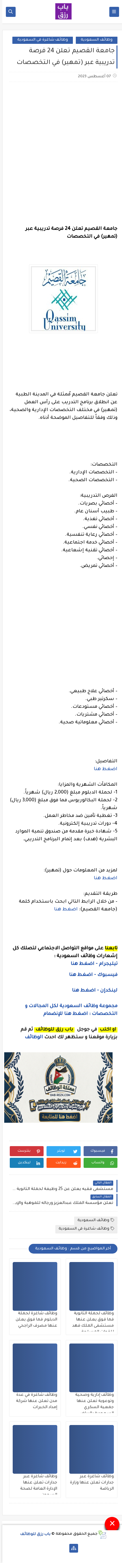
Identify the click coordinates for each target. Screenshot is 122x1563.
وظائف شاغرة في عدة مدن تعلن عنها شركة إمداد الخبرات (34, 1401)
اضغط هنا (103, 769)
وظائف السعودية (94, 40)
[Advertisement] (61, 154)
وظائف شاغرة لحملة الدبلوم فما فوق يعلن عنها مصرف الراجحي (34, 1319)
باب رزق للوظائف (33, 1534)
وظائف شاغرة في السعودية (40, 40)
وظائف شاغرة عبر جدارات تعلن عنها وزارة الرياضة (90, 1482)
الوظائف (31, 1037)
